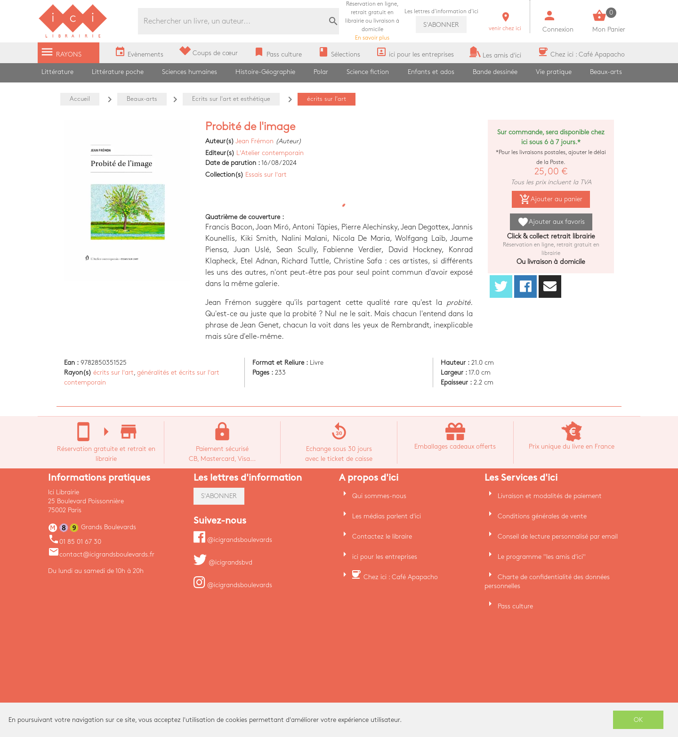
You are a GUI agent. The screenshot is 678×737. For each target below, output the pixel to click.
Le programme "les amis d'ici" (542, 557)
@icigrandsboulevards (233, 540)
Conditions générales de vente (542, 516)
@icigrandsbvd (223, 562)
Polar (321, 72)
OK (638, 720)
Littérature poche (118, 72)
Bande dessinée (495, 72)
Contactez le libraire (382, 536)
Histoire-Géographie (265, 72)
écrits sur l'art (113, 372)
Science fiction (368, 72)
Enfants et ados (431, 72)
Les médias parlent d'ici (386, 516)
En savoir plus (372, 21)
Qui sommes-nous (379, 496)
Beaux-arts (606, 72)
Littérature (57, 72)
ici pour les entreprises (384, 557)
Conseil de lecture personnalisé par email (558, 536)
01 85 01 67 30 (74, 542)
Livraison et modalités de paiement (550, 496)
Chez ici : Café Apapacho (400, 577)
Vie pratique (554, 72)
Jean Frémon (254, 141)
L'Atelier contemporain (270, 153)
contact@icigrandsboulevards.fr (101, 554)
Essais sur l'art (266, 175)
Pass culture (515, 606)
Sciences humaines (189, 72)
